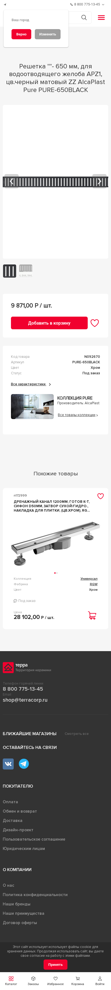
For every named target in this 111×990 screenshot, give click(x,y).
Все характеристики (31, 384)
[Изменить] (48, 34)
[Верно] (21, 34)
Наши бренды (16, 904)
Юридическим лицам (24, 848)
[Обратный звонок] (103, 4)
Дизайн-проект (18, 829)
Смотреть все (77, 734)
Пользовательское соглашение (34, 839)
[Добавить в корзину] (49, 323)
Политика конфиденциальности (35, 894)
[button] (100, 981)
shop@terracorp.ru (25, 700)
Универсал (89, 579)
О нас (8, 885)
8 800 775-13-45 (23, 689)
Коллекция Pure (74, 398)
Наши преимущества (23, 913)
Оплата (10, 801)
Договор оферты (20, 922)
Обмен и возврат (20, 811)
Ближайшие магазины (29, 734)
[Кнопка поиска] (84, 17)
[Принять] (55, 965)
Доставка (12, 820)
